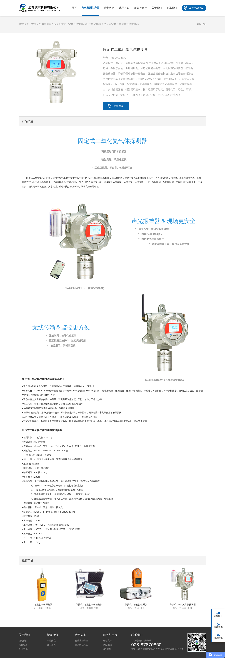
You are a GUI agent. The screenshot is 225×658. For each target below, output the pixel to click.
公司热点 (51, 644)
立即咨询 (118, 106)
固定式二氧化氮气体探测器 (124, 24)
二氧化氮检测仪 (97, 24)
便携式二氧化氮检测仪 (136, 604)
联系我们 (172, 7)
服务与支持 (140, 7)
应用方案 (124, 7)
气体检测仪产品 (90, 7)
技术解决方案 (81, 644)
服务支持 (107, 640)
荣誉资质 (23, 644)
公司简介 (23, 640)
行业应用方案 (81, 640)
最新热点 (109, 7)
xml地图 (107, 649)
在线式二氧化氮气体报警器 (183, 604)
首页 (74, 7)
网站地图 (107, 644)
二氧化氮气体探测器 (42, 604)
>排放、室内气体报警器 (72, 24)
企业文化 (23, 649)
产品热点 (51, 640)
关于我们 (157, 7)
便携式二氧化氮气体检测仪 (89, 604)
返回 (199, 24)
